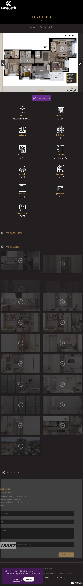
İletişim (69, 574)
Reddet (16, 579)
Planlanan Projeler (61, 577)
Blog (61, 574)
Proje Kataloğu (43, 98)
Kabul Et (29, 579)
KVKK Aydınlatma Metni (47, 574)
